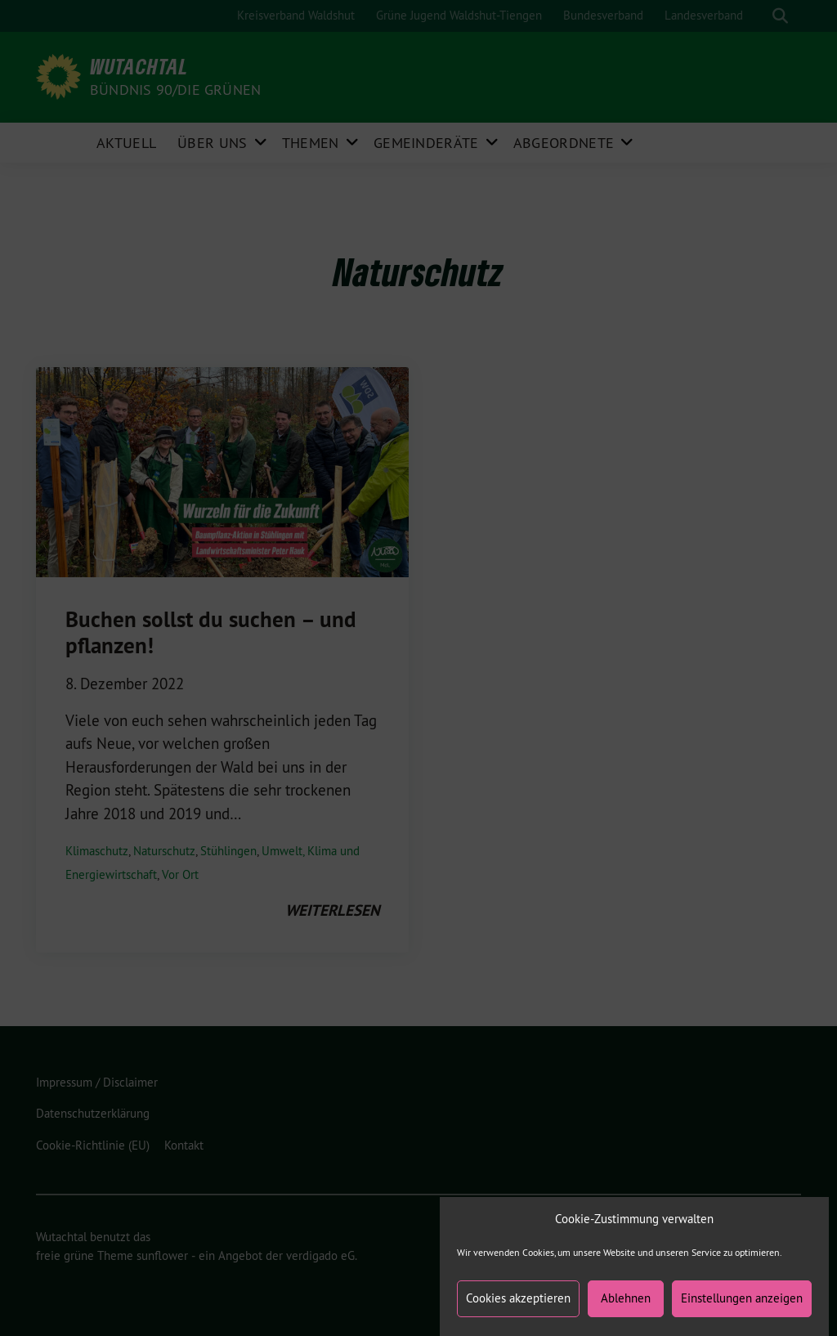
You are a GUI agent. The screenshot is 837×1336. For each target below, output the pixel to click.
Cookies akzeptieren (518, 1309)
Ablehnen (626, 1309)
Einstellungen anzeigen (742, 1309)
